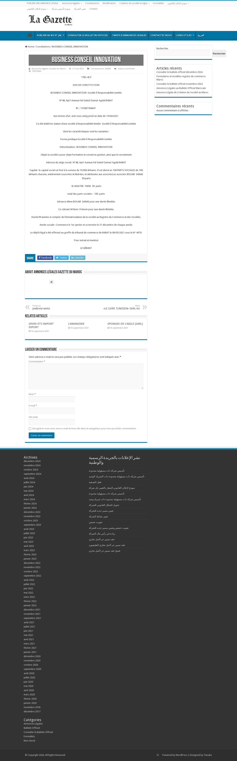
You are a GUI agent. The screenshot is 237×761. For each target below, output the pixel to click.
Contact (93, 9)
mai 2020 (28, 686)
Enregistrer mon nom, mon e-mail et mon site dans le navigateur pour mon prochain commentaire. (84, 428)
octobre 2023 (31, 520)
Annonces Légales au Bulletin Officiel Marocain (181, 88)
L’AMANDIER (76, 323)
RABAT (108, 69)
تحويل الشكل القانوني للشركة (104, 505)
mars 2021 (29, 643)
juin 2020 (28, 681)
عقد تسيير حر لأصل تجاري (102, 539)
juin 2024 (28, 486)
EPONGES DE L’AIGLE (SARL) (125, 323)
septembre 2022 (32, 575)
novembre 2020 (32, 660)
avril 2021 (29, 639)
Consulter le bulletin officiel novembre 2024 (179, 83)
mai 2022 (28, 592)
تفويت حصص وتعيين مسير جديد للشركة (109, 528)
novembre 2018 (32, 707)
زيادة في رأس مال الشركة (102, 533)
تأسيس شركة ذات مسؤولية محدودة (107, 470)
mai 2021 (28, 635)
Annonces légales (71, 3)
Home (29, 46)
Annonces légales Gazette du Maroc (49, 69)
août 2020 (29, 673)
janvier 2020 (30, 703)
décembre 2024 (32, 461)
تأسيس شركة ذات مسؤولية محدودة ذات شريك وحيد (115, 499)
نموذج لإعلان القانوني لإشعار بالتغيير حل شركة (112, 487)
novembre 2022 (32, 567)
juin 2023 (28, 537)
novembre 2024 (32, 465)
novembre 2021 (32, 613)
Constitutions (92, 3)
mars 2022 (29, 597)
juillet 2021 (29, 626)
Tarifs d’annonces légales (129, 35)
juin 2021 (28, 630)
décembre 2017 (32, 711)
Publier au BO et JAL (49, 35)
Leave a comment (126, 69)
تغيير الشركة (80, 9)
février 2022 (30, 601)
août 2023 (29, 529)
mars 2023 (29, 550)
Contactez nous (161, 35)
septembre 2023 (32, 524)
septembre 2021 (32, 618)
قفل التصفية (95, 482)
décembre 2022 (32, 563)
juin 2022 (28, 588)
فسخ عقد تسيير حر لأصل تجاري (104, 550)
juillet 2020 (29, 677)
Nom (32, 394)
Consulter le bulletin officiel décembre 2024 (179, 72)
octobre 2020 (31, 664)
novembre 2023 (32, 516)
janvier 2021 (30, 652)
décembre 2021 (32, 609)
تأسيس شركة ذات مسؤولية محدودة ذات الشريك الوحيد (116, 476)
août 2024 (29, 478)
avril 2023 (29, 546)
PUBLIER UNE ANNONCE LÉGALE (42, 3)
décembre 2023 (32, 512)
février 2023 (30, 554)
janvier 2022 (30, 605)
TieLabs (208, 755)
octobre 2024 (31, 469)
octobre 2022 (31, 571)
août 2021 (29, 622)
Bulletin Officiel (30, 35)
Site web (33, 417)
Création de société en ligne (133, 3)
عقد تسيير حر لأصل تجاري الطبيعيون (107, 545)
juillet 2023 (29, 533)
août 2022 (29, 580)
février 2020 (30, 698)
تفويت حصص (95, 522)
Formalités (158, 3)
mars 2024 (29, 499)
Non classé (29, 740)
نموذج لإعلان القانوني (177, 3)
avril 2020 (29, 690)
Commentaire (37, 361)
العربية (201, 35)
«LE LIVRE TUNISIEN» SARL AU (121, 307)
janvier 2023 (30, 558)
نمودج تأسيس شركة (61, 9)
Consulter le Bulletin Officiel (88, 35)
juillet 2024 (29, 482)
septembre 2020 (32, 669)
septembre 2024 (32, 473)
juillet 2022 (29, 584)
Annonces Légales (33, 723)
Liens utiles (184, 35)
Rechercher (162, 48)
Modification (109, 3)
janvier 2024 (30, 507)
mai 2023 (28, 541)
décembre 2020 (32, 656)
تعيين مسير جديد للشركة (101, 510)
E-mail (33, 405)
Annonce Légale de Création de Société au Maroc (182, 92)
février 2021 (30, 647)
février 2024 (30, 503)
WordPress (181, 755)
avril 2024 (29, 495)
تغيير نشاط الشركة (98, 516)
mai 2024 (28, 490)
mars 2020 (29, 694)
